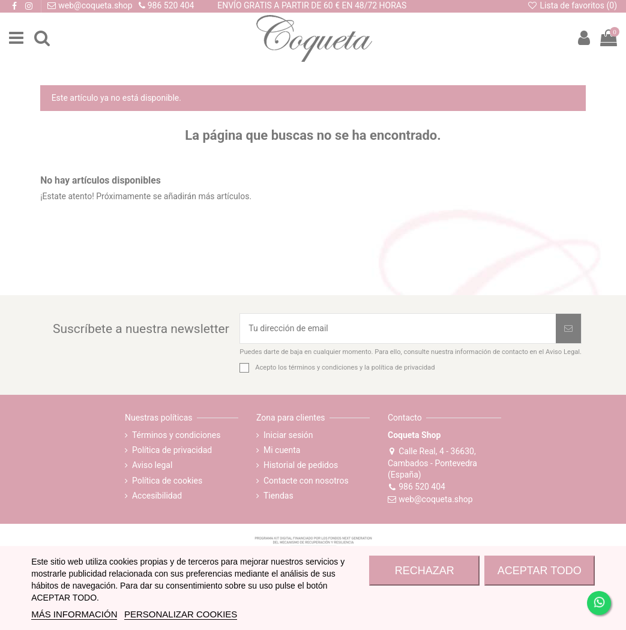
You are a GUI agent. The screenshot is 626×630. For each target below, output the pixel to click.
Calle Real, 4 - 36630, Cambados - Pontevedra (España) (432, 463)
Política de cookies (167, 480)
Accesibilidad (157, 495)
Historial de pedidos (300, 465)
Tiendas (278, 495)
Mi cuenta (282, 450)
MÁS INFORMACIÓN (74, 614)
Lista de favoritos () (572, 5)
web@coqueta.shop (430, 499)
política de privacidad (403, 367)
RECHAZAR (424, 571)
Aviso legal (152, 465)
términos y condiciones (323, 367)
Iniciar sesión (288, 435)
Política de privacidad (172, 450)
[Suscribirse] (568, 328)
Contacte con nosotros (306, 480)
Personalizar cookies (180, 614)
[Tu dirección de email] (398, 328)
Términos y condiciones (176, 435)
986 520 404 (416, 486)
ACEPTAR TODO (540, 571)
